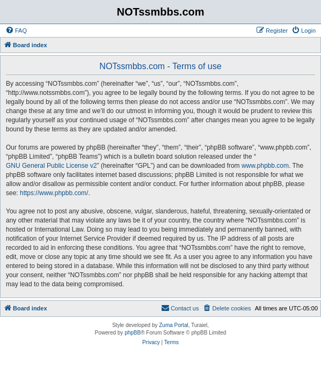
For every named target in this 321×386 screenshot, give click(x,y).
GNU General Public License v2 (51, 165)
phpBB (133, 333)
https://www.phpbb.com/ (54, 193)
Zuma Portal (173, 325)
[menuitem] (16, 30)
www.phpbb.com (265, 165)
